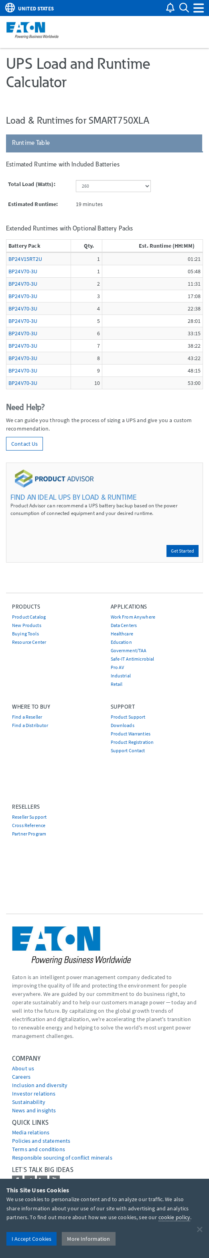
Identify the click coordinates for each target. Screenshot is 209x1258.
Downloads (122, 725)
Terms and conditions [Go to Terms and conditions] (38, 1149)
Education (121, 642)
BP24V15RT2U (25, 258)
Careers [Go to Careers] (21, 1076)
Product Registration (132, 742)
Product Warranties (131, 734)
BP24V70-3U (22, 271)
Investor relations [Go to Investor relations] (34, 1093)
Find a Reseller (27, 717)
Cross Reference (28, 825)
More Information (88, 1238)
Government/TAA (129, 650)
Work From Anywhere (133, 617)
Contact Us (24, 443)
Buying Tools (25, 634)
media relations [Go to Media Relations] (30, 1132)
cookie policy (174, 1217)
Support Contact (128, 750)
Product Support (128, 717)
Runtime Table (31, 142)
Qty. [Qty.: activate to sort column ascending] (89, 245)
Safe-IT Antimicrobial (132, 659)
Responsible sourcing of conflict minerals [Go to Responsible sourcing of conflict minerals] (62, 1157)
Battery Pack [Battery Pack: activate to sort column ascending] (24, 245)
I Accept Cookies (31, 1238)
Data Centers (124, 625)
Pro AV (117, 667)
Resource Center (29, 642)
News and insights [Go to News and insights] (34, 1110)
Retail (117, 684)
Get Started (182, 551)
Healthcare (122, 634)
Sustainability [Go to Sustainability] (28, 1102)
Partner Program (29, 834)
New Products (26, 625)
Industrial (121, 676)
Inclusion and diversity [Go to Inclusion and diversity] (39, 1085)
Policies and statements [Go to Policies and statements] (41, 1140)
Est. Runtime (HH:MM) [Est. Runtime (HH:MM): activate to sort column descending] (167, 245)
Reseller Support (29, 817)
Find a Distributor (30, 725)
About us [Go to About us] (23, 1068)
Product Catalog (29, 617)
